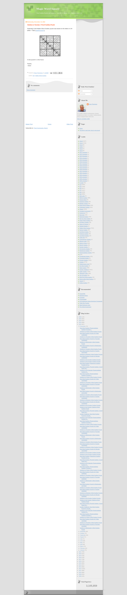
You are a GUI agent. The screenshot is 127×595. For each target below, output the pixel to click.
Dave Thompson (38, 73)
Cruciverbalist (83, 299)
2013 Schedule (83, 156)
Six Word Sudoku (84, 265)
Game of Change (84, 224)
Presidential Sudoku (85, 256)
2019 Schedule (83, 167)
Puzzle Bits (82, 293)
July (81, 539)
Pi (80, 254)
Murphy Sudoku (83, 245)
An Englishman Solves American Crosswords (91, 301)
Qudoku (82, 262)
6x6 (80, 188)
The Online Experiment (85, 307)
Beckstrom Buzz (84, 295)
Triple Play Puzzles (84, 303)
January (82, 550)
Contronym (82, 213)
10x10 (81, 141)
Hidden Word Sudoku (40, 75)
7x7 (80, 190)
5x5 (80, 186)
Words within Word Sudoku (86, 279)
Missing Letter (83, 241)
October (82, 533)
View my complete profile (83, 118)
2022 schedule (83, 173)
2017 (80, 559)
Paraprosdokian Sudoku (86, 252)
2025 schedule (83, 179)
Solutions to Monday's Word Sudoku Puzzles (91, 354)
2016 (80, 561)
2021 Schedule (83, 171)
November (83, 531)
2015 (80, 563)
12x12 (81, 143)
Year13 (81, 281)
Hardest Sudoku (84, 226)
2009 (80, 574)
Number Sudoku (84, 247)
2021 (80, 552)
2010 (80, 572)
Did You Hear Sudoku (85, 218)
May (81, 542)
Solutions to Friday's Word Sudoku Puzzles (91, 331)
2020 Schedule (83, 169)
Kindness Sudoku (84, 233)
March (82, 546)
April (81, 544)
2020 (80, 553)
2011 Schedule (83, 152)
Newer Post (29, 124)
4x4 (80, 184)
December (83, 326)
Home (49, 124)
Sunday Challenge (84, 269)
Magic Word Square (47, 8)
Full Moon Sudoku (84, 222)
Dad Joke (82, 215)
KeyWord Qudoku (84, 232)
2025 (80, 318)
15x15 (81, 148)
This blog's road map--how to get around (90, 130)
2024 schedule (83, 177)
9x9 (33, 75)
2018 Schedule (83, 165)
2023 (80, 322)
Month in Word (83, 243)
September (83, 535)
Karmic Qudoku (83, 230)
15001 (81, 146)
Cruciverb (82, 297)
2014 (80, 565)
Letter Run (82, 237)
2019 (80, 555)
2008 (80, 576)
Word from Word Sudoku (86, 277)
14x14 (81, 145)
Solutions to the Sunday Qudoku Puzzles (90, 359)
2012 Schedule (83, 154)
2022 (80, 324)
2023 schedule (83, 175)
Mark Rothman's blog (85, 305)
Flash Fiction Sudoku (85, 220)
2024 (80, 320)
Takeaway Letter (84, 273)
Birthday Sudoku (84, 203)
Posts (80, 91)
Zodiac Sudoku (83, 282)
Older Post (70, 124)
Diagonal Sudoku (84, 216)
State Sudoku (83, 267)
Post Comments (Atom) (41, 128)
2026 (80, 317)
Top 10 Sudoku (83, 275)
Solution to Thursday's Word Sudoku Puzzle (91, 336)
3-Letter (81, 182)
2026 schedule (83, 180)
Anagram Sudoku (84, 201)
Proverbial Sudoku (84, 258)
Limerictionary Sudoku (85, 239)
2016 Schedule (83, 162)
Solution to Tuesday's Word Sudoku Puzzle (91, 349)
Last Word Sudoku (84, 235)
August (82, 537)
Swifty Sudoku (83, 271)
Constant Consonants (85, 211)
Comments (81, 94)
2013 (80, 566)
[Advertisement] (49, 107)
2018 (80, 557)
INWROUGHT (40, 30)
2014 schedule (83, 158)
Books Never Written (85, 205)
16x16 (81, 150)
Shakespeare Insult (84, 264)
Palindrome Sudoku (84, 250)
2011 (80, 570)
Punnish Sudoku (84, 260)
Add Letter (82, 196)
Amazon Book (83, 199)
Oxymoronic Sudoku (85, 249)
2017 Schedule (83, 163)
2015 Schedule (83, 160)
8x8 (80, 192)
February (82, 548)
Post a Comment (31, 90)
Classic (81, 209)
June (81, 540)
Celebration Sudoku (85, 207)
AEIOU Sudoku (83, 197)
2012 (80, 568)
